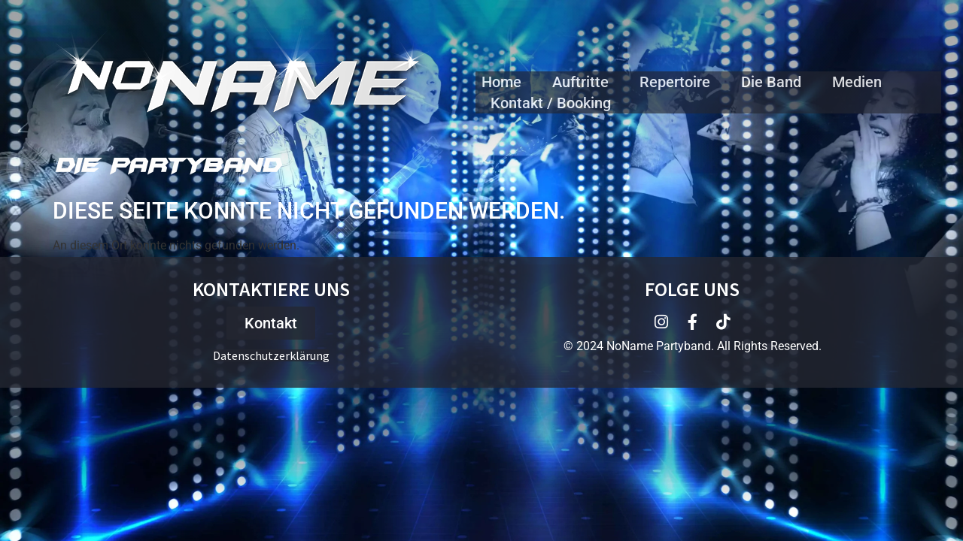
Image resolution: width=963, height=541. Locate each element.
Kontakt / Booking (551, 103)
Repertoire (674, 82)
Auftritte (580, 82)
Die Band (771, 82)
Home (501, 82)
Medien (857, 82)
